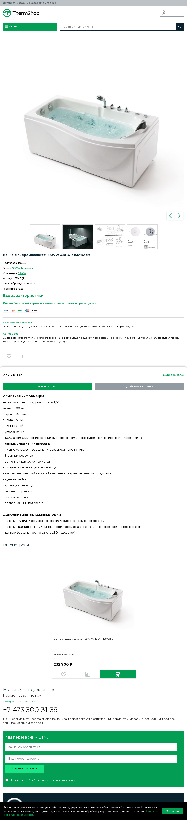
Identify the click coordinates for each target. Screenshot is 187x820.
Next (179, 216)
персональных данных (63, 780)
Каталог (12, 26)
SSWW (22, 273)
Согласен (172, 811)
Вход (164, 13)
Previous (171, 216)
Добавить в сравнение (21, 356)
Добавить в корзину (139, 386)
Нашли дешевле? (172, 374)
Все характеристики (23, 295)
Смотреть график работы (21, 701)
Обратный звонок (172, 13)
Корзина (180, 13)
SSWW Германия (22, 268)
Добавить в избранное (9, 356)
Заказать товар (47, 386)
